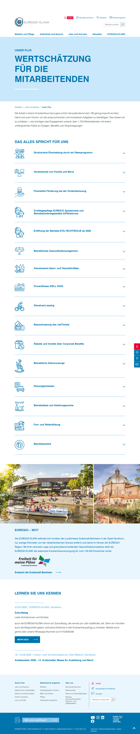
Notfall (96, 670)
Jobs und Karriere (78, 21)
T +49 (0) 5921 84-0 (79, 716)
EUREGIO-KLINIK (116, 21)
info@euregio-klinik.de (64, 716)
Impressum (94, 716)
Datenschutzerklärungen (107, 716)
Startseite (18, 94)
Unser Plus (46, 94)
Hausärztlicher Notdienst (103, 675)
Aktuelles (97, 21)
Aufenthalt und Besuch (51, 21)
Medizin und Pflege (24, 21)
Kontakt (96, 680)
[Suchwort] (112, 11)
